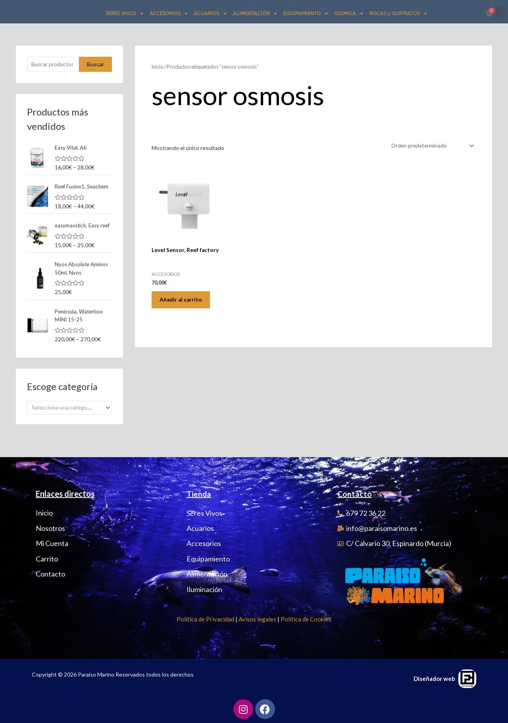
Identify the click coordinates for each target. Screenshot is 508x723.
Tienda (199, 494)
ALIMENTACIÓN (255, 13)
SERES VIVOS (124, 13)
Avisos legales (257, 619)
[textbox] (66, 427)
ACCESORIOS (169, 13)
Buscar (95, 64)
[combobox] (69, 427)
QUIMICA (348, 13)
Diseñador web (434, 678)
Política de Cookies (306, 619)
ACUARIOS (210, 13)
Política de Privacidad (205, 619)
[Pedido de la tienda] (430, 146)
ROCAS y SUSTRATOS (398, 13)
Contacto (354, 494)
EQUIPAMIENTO (305, 13)
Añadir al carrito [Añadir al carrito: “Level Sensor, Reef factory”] (183, 301)
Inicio (158, 66)
